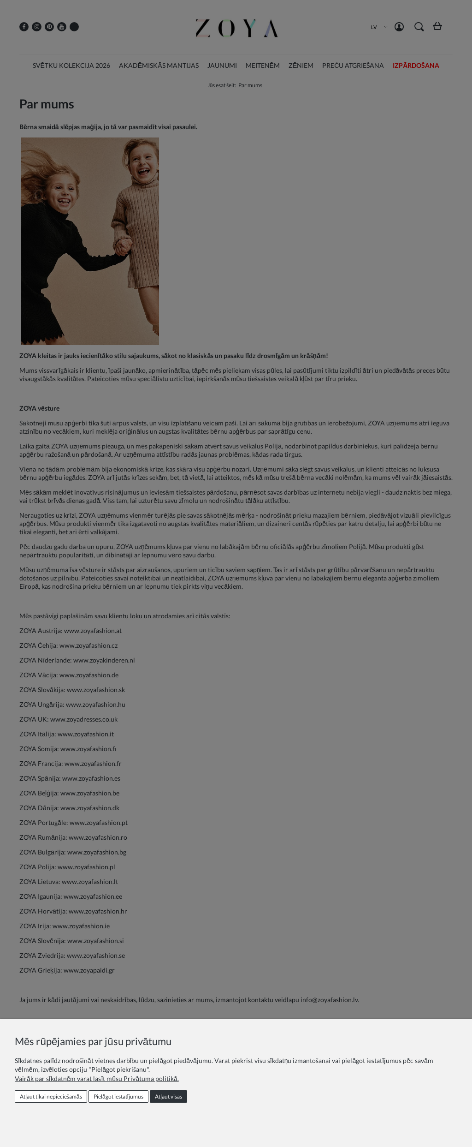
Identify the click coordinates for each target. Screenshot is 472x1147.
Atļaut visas (168, 1096)
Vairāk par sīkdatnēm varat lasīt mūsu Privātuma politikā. (97, 1078)
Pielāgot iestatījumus (118, 1096)
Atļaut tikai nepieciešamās (51, 1096)
